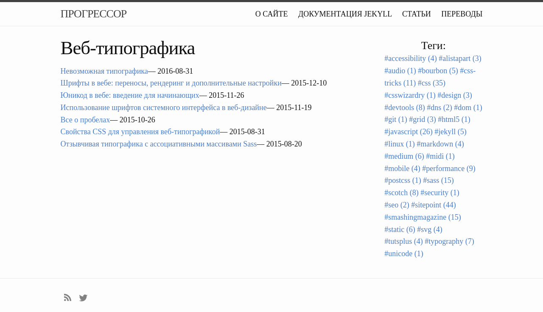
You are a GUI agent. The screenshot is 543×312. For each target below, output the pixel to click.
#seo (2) (396, 205)
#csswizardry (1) (409, 95)
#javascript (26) (408, 131)
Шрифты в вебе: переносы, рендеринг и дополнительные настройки (171, 83)
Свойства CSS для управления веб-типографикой (140, 131)
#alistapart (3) (460, 58)
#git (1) (395, 119)
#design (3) (454, 95)
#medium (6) (404, 156)
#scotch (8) (401, 192)
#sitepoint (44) (433, 205)
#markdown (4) (440, 144)
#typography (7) (449, 241)
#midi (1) (440, 156)
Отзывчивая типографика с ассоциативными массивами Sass (159, 144)
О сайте (271, 14)
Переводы (461, 14)
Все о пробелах (85, 120)
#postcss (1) (402, 180)
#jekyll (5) (450, 131)
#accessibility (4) (410, 58)
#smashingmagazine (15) (422, 217)
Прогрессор (94, 14)
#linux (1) (399, 144)
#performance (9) (448, 168)
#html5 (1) (454, 119)
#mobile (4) (402, 168)
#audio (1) (400, 70)
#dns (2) (439, 107)
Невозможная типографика (104, 71)
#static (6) (399, 229)
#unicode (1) (403, 253)
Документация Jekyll (345, 14)
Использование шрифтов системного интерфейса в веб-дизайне (164, 107)
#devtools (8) (404, 107)
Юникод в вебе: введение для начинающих (130, 95)
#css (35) (432, 83)
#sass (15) (438, 180)
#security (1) (439, 192)
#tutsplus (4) (403, 241)
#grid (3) (422, 119)
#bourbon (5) (438, 70)
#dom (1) (468, 107)
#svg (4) (429, 229)
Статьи (416, 14)
